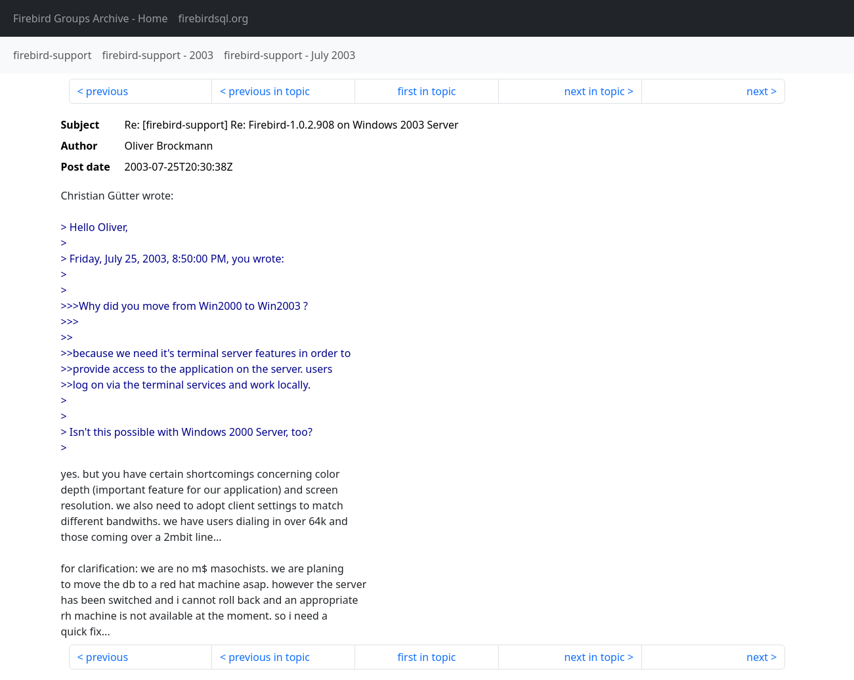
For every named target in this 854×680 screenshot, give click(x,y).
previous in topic (269, 91)
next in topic (594, 91)
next (757, 91)
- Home (90, 18)
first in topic (426, 91)
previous (107, 91)
